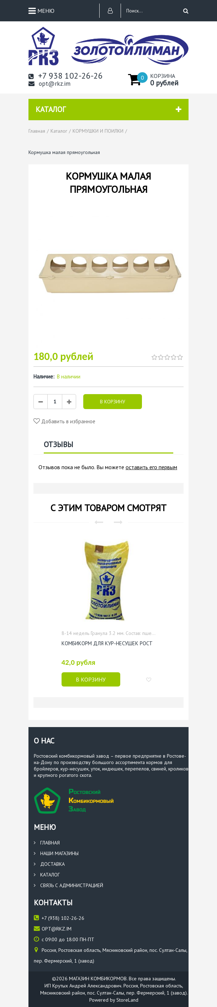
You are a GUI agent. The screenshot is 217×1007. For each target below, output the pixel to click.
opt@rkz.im (49, 83)
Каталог (47, 874)
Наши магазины (56, 853)
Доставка (49, 864)
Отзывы (58, 444)
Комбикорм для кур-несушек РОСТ (107, 643)
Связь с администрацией (68, 885)
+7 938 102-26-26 (65, 75)
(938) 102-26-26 (59, 918)
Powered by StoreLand (113, 1000)
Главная (47, 842)
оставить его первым (151, 467)
